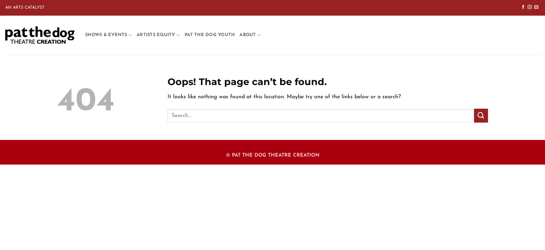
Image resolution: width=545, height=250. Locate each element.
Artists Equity (158, 35)
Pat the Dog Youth (210, 35)
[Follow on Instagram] (530, 7)
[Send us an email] (536, 7)
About (250, 35)
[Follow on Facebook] (523, 7)
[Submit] (481, 115)
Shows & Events (108, 35)
